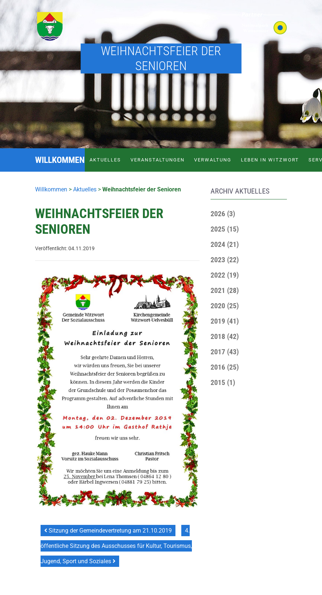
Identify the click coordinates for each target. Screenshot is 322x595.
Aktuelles (105, 160)
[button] (223, 213)
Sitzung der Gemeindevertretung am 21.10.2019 (108, 530)
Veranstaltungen (157, 160)
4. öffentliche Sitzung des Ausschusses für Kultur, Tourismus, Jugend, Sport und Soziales (116, 546)
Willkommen (51, 189)
